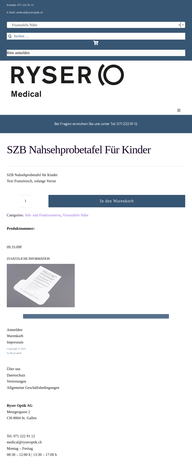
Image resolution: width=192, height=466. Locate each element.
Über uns (13, 369)
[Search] (10, 36)
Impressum (15, 342)
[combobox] (96, 25)
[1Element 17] (67, 66)
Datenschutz (16, 375)
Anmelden (14, 330)
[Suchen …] (96, 36)
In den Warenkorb (117, 201)
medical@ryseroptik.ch (29, 12)
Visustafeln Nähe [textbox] (94, 25)
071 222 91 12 (25, 5)
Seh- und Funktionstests (43, 215)
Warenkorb (15, 336)
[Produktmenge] (25, 201)
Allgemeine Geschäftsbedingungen (33, 388)
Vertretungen (16, 381)
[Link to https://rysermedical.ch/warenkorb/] (95, 43)
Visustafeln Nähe (76, 215)
